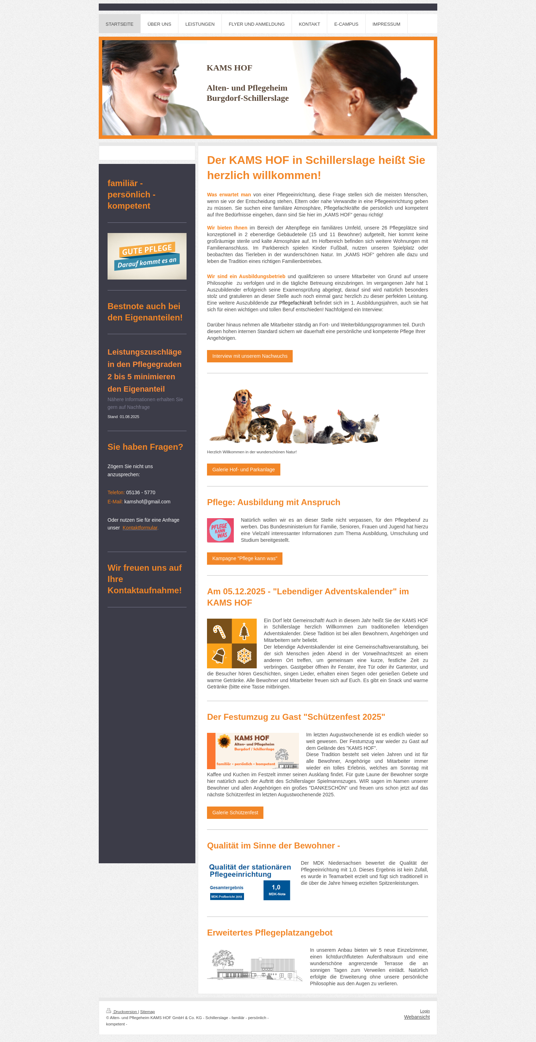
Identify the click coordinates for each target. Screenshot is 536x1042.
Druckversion (122, 1012)
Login (425, 1011)
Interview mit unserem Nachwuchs (249, 356)
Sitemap (147, 1012)
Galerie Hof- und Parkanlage (243, 469)
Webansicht (417, 1017)
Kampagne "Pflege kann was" (244, 558)
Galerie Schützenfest (235, 812)
